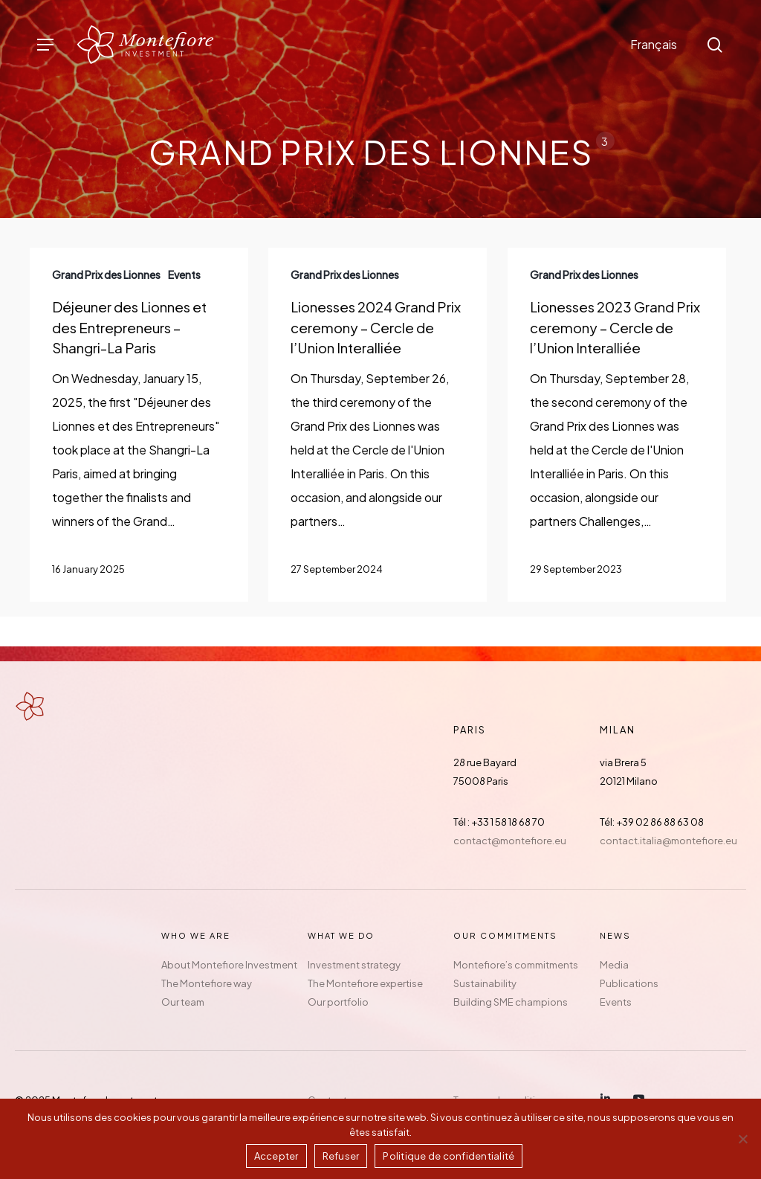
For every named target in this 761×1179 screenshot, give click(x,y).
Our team (182, 1002)
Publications (629, 983)
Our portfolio (338, 1002)
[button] (45, 45)
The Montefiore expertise (365, 983)
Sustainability (484, 983)
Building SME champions (510, 1002)
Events (616, 1002)
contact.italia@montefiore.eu (668, 840)
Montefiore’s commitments (515, 965)
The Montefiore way (206, 983)
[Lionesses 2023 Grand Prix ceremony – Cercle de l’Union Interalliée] (617, 425)
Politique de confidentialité (448, 1156)
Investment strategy (354, 965)
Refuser (341, 1156)
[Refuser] (742, 1138)
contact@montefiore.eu (509, 840)
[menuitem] (653, 44)
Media (614, 965)
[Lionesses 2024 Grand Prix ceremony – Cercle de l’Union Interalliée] (377, 425)
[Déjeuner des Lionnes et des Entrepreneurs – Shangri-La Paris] (139, 425)
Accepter (276, 1156)
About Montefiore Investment (229, 965)
